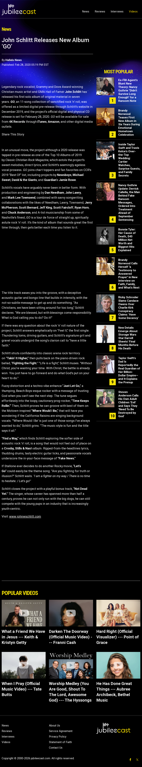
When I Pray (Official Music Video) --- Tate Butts (22, 689)
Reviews (100, 11)
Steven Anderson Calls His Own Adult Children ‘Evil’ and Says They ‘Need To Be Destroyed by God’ (128, 404)
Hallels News (13, 60)
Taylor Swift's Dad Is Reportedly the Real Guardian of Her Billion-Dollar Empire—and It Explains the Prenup (129, 370)
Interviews (117, 11)
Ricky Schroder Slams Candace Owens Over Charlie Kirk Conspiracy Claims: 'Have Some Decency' (128, 308)
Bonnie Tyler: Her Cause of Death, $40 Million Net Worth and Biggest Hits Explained (127, 240)
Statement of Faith (60, 742)
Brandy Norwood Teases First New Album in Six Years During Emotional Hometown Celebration (129, 122)
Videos (133, 11)
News (85, 11)
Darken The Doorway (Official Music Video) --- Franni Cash (70, 637)
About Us (54, 725)
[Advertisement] (118, 52)
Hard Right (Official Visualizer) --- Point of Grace (117, 637)
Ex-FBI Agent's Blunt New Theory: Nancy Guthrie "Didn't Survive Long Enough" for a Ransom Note (128, 90)
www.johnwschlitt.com (25, 516)
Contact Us (55, 747)
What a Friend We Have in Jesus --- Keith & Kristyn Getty (23, 637)
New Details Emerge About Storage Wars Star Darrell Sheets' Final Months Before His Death (128, 338)
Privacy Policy (57, 736)
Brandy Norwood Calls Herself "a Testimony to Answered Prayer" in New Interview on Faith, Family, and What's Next (129, 273)
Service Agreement (61, 731)
